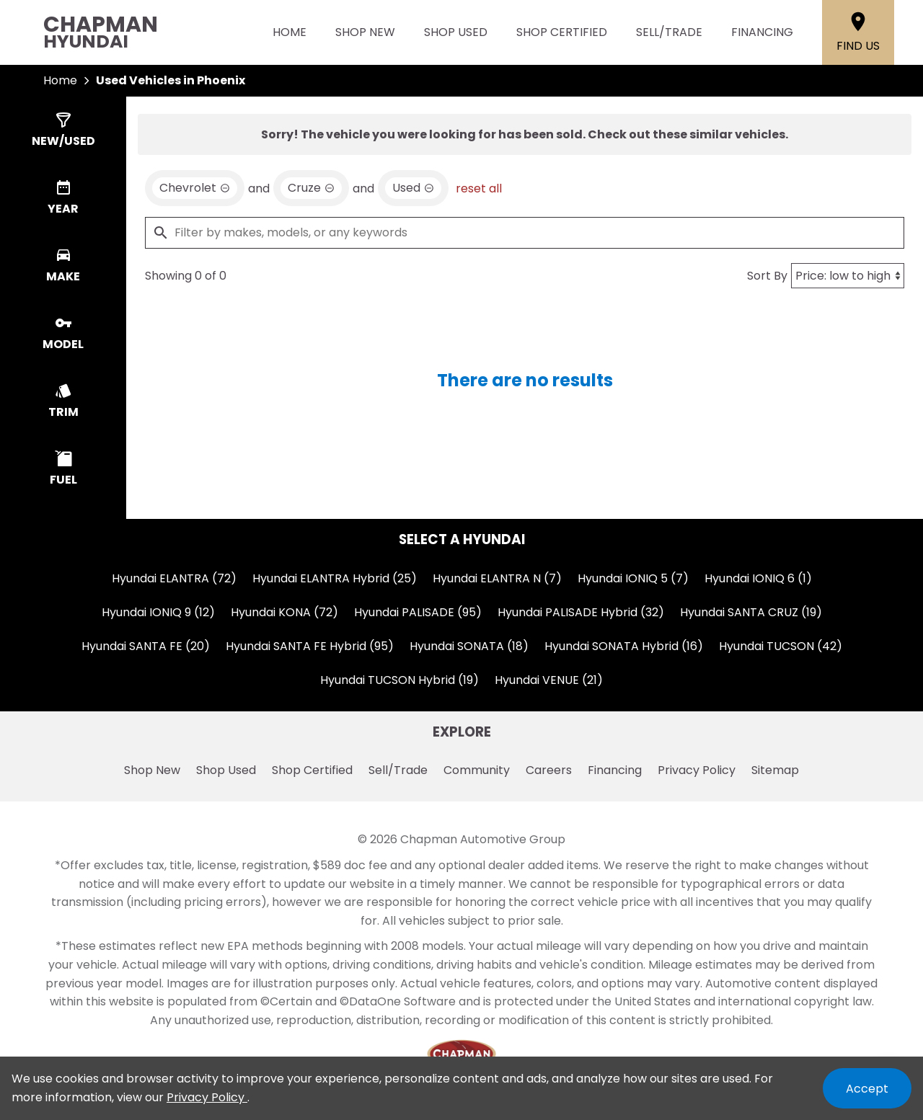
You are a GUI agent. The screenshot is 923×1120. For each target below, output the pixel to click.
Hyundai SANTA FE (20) (145, 646)
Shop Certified (561, 32)
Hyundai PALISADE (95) (418, 612)
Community (476, 770)
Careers (549, 770)
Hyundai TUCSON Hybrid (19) (399, 680)
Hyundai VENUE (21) (549, 680)
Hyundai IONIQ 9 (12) (158, 612)
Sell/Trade (669, 32)
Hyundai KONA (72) (284, 612)
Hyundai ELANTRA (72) (174, 578)
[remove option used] (413, 188)
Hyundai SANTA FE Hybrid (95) (310, 646)
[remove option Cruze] (311, 188)
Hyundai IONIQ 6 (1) (758, 578)
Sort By (767, 275)
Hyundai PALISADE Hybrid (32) (581, 612)
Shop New (365, 32)
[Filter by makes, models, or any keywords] (524, 233)
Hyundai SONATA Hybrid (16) (623, 646)
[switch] (63, 130)
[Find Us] (858, 32)
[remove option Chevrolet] (194, 188)
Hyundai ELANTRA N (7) (497, 578)
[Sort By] (847, 275)
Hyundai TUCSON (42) (780, 646)
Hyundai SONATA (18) (469, 646)
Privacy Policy (697, 770)
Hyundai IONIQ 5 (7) (633, 578)
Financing (762, 32)
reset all (479, 188)
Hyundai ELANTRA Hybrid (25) (334, 578)
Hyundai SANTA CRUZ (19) (751, 612)
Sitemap (775, 770)
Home (289, 32)
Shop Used (455, 32)
